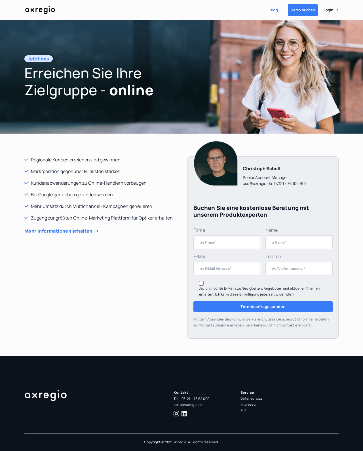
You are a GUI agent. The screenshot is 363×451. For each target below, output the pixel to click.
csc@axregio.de (257, 183)
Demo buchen (303, 9)
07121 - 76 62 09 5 (290, 183)
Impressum (249, 404)
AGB (243, 410)
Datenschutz (251, 398)
